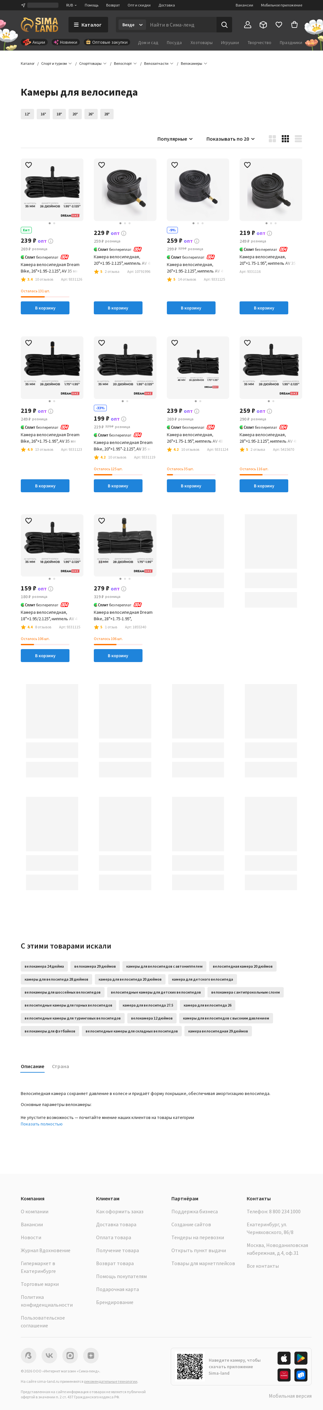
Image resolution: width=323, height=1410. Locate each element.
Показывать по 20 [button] (230, 138)
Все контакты (263, 1266)
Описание (32, 1066)
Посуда (174, 42)
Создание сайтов (191, 1224)
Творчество (259, 42)
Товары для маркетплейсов (203, 1263)
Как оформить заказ (119, 1211)
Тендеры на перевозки (197, 1237)
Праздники (291, 42)
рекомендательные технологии (110, 1381)
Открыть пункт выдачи (198, 1250)
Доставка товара (116, 1224)
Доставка (166, 5)
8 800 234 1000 (285, 1211)
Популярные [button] (175, 138)
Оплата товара (113, 1237)
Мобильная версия (290, 1396)
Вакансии (244, 5)
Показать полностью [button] (42, 1124)
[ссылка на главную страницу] (39, 24)
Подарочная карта (117, 1289)
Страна (60, 1066)
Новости (31, 1237)
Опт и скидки (139, 5)
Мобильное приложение (281, 5)
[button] (191, 63)
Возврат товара (115, 1263)
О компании (34, 1211)
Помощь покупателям (121, 1276)
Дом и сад (148, 42)
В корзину (45, 308)
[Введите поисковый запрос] (181, 24)
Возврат (113, 5)
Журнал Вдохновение (45, 1250)
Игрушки (230, 42)
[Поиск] (224, 24)
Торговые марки (40, 1284)
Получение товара (117, 1250)
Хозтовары (202, 42)
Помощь (91, 5)
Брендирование (114, 1302)
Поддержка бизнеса (194, 1211)
